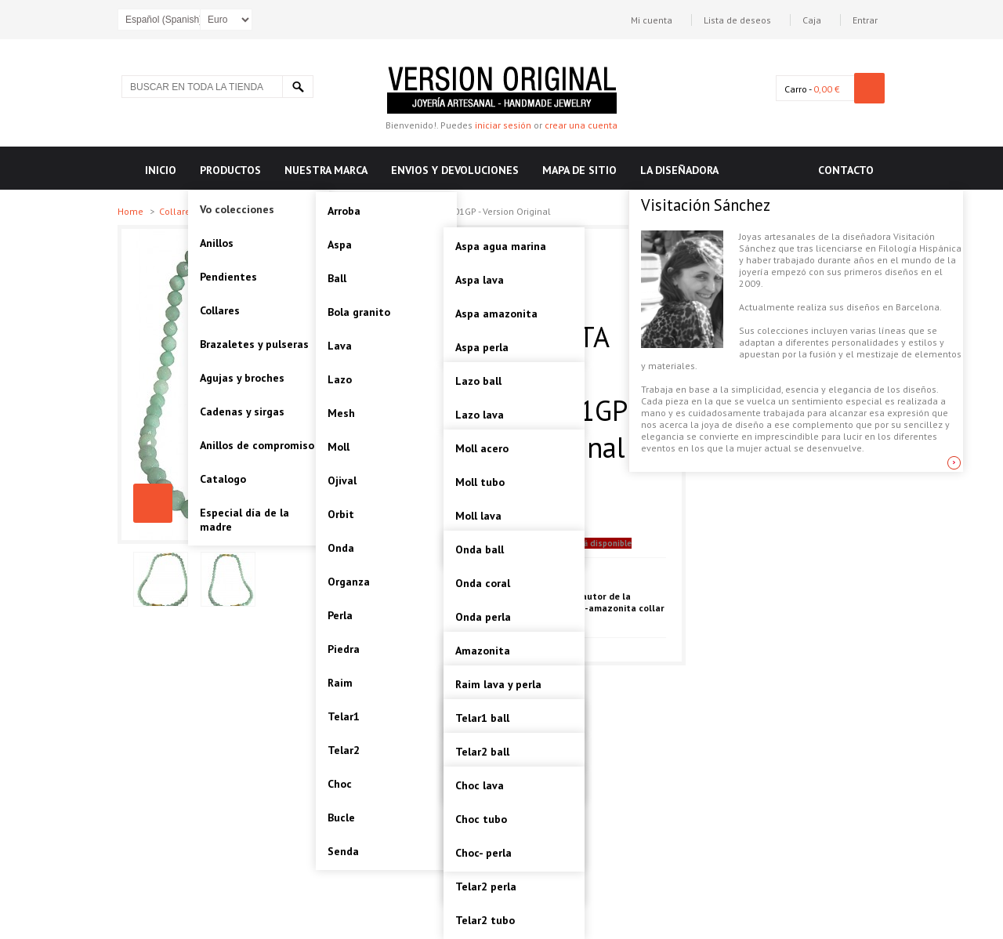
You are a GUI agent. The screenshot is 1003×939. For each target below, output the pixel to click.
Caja (811, 20)
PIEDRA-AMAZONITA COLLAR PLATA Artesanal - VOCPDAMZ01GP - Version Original (152, 503)
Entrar (865, 20)
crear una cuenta (581, 125)
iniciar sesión (503, 125)
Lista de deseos (737, 20)
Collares (178, 211)
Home (132, 211)
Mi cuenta (651, 20)
